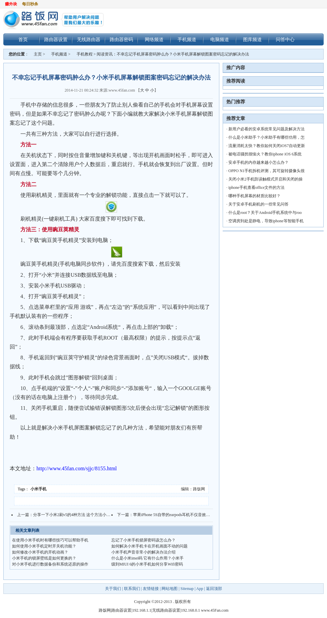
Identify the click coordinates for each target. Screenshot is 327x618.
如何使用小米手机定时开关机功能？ (44, 546)
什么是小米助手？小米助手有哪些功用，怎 (266, 137)
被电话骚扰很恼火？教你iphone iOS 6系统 (265, 154)
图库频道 (252, 39)
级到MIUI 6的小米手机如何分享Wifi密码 (147, 564)
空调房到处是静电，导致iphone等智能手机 (266, 221)
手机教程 (85, 54)
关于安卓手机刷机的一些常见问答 (258, 204)
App (199, 588)
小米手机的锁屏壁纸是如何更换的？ (44, 558)
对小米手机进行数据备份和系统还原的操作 (50, 564)
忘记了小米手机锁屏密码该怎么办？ (143, 540)
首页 (23, 39)
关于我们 (113, 588)
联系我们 (132, 588)
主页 (38, 54)
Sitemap (187, 588)
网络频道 (154, 39)
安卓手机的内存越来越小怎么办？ (258, 162)
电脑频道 (219, 39)
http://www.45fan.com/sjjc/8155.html (76, 468)
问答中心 (285, 39)
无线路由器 (88, 39)
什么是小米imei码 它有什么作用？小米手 (147, 558)
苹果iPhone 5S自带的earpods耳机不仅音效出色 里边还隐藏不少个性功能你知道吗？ (206, 514)
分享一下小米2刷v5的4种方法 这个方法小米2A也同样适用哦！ (88, 514)
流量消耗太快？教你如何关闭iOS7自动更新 (266, 145)
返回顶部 (214, 588)
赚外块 (11, 4)
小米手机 (38, 489)
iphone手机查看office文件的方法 (256, 187)
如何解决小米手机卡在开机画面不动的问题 (149, 546)
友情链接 (151, 588)
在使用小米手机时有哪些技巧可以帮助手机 (50, 540)
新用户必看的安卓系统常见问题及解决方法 (266, 129)
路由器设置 (56, 39)
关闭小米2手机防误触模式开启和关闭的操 (265, 179)
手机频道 (187, 39)
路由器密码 (121, 39)
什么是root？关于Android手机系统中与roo (265, 212)
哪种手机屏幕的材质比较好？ (254, 196)
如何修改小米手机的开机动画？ (40, 552)
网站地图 (169, 588)
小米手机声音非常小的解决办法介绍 (143, 552)
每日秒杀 (30, 4)
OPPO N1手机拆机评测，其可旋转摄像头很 (266, 170)
